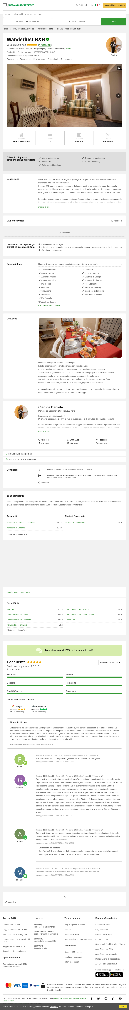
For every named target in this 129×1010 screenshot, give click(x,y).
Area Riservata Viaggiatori (106, 954)
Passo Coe (70, 620)
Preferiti (79, 5)
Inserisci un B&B (102, 925)
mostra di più (44, 207)
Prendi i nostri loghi (103, 934)
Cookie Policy (9, 1001)
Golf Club (11, 609)
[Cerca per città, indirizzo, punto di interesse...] (64, 14)
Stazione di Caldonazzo (75, 523)
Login (89, 5)
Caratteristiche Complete (49, 305)
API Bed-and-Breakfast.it (106, 964)
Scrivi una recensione (110, 662)
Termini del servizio (61, 998)
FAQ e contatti (101, 929)
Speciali (68, 929)
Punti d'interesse (72, 934)
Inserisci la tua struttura (115, 5)
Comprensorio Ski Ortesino (77, 609)
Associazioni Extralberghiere (15, 934)
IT (97, 5)
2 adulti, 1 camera (76, 22)
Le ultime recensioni (73, 957)
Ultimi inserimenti (72, 962)
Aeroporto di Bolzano (16, 528)
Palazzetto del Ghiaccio (17, 625)
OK (122, 1007)
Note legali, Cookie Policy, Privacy (110, 944)
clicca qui (54, 1007)
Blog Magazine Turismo (75, 925)
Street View (25, 592)
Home (5, 29)
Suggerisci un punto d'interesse (78, 939)
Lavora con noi (101, 939)
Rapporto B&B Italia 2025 (14, 946)
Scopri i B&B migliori (73, 952)
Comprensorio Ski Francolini (19, 620)
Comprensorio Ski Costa (17, 615)
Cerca (113, 22)
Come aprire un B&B (12, 925)
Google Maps (12, 592)
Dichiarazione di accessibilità (107, 959)
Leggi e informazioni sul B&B (15, 929)
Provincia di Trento (45, 29)
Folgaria (59, 29)
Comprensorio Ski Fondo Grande (80, 615)
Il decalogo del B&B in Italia (14, 951)
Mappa (68, 49)
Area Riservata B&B (104, 949)
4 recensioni (45, 45)
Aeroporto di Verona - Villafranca (21, 523)
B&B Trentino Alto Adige (23, 29)
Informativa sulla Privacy (78, 998)
